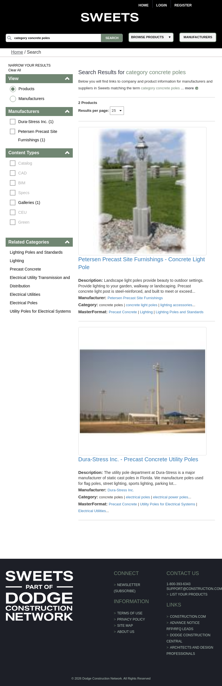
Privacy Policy (131, 619)
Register (183, 5)
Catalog (25, 163)
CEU (22, 212)
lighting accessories (176, 305)
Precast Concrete (25, 269)
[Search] (64, 38)
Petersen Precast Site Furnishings (135, 298)
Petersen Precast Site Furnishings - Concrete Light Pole (141, 263)
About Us (125, 632)
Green (24, 222)
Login (161, 5)
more (189, 88)
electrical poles (138, 497)
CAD (22, 173)
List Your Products (189, 594)
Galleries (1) (29, 202)
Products (27, 89)
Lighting (17, 260)
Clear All (14, 70)
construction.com (188, 617)
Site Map (125, 626)
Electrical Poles (23, 303)
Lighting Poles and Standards (36, 252)
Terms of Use (129, 613)
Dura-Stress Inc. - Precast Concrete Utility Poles (138, 459)
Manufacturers (31, 98)
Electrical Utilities (25, 294)
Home (144, 5)
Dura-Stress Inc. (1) (36, 121)
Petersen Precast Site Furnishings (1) (38, 135)
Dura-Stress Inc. (121, 490)
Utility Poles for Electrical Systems (40, 311)
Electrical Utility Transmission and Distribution (40, 281)
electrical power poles (170, 497)
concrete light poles (141, 305)
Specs (24, 192)
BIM (22, 183)
